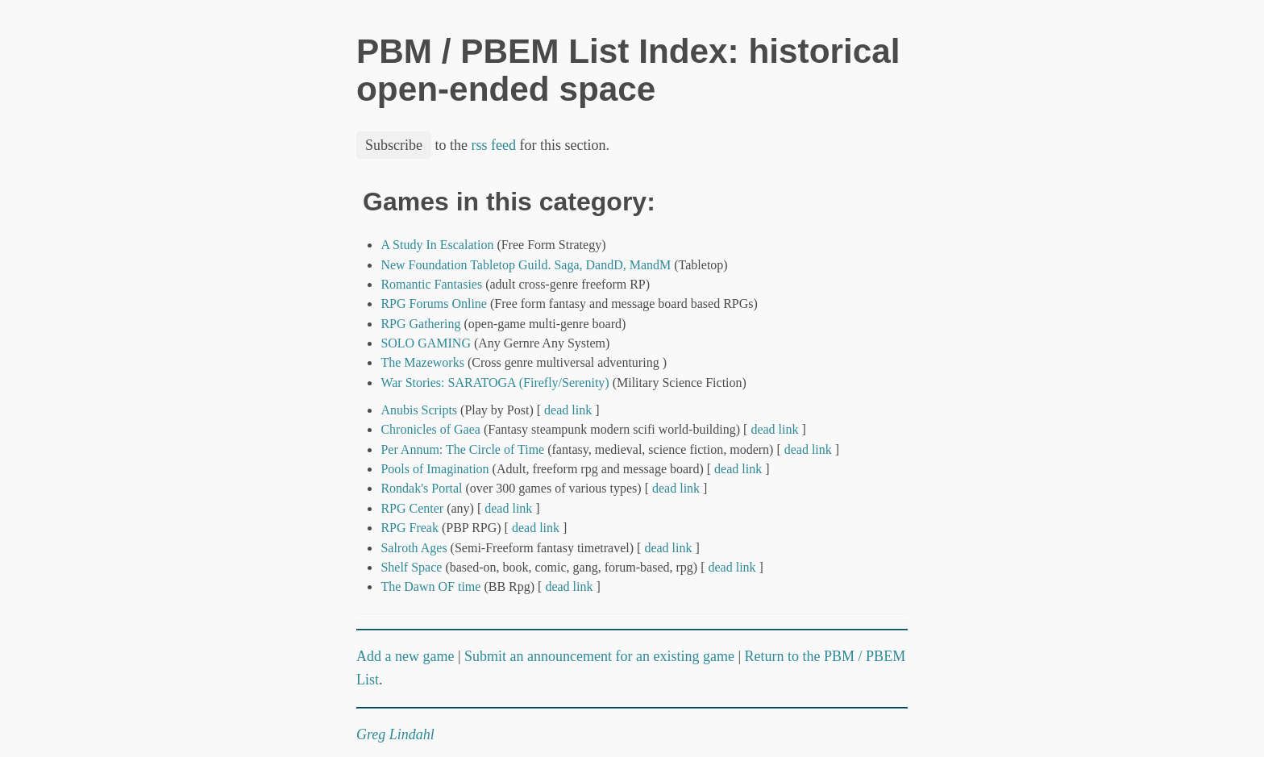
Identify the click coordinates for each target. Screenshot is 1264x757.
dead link (568, 410)
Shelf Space (411, 567)
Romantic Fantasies (431, 284)
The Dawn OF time (430, 586)
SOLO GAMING (425, 343)
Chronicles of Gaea (430, 429)
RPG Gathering (420, 324)
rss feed (494, 145)
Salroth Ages (413, 548)
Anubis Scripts (418, 410)
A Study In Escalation (436, 245)
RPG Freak (409, 527)
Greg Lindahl (395, 734)
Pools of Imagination (434, 469)
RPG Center (411, 508)
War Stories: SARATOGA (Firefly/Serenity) (494, 382)
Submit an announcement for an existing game (599, 656)
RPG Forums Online (433, 303)
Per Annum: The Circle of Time (462, 449)
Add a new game (405, 656)
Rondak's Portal (421, 488)
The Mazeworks (422, 362)
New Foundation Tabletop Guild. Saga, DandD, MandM (525, 265)
